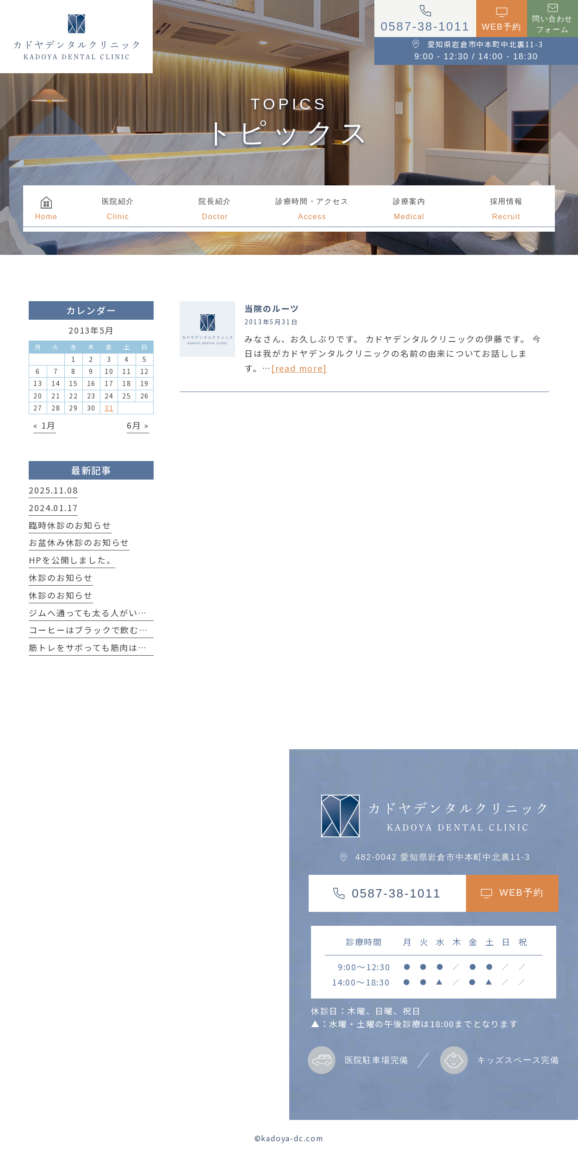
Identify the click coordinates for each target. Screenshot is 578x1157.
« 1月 (44, 425)
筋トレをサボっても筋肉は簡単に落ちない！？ (124, 647)
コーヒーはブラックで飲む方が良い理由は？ (120, 630)
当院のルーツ (271, 308)
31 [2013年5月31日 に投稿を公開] (109, 407)
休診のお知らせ (61, 577)
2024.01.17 (53, 507)
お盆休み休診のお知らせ (79, 542)
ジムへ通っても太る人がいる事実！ (101, 613)
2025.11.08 (53, 490)
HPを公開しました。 (72, 560)
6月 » (138, 425)
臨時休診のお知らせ (70, 525)
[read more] (299, 368)
